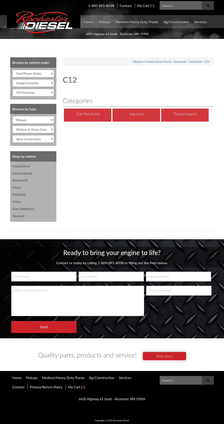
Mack (16, 187)
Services (200, 22)
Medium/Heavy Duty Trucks (137, 22)
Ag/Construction (176, 22)
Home (89, 22)
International (22, 173)
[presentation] (179, 308)
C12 (206, 61)
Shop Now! (164, 356)
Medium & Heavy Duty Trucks (152, 61)
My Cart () (145, 5)
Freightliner (21, 166)
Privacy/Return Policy (46, 387)
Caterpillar (195, 61)
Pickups (104, 22)
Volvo (16, 201)
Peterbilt (19, 194)
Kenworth (20, 180)
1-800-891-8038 (101, 5)
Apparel (18, 216)
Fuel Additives (23, 209)
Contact (125, 5)
